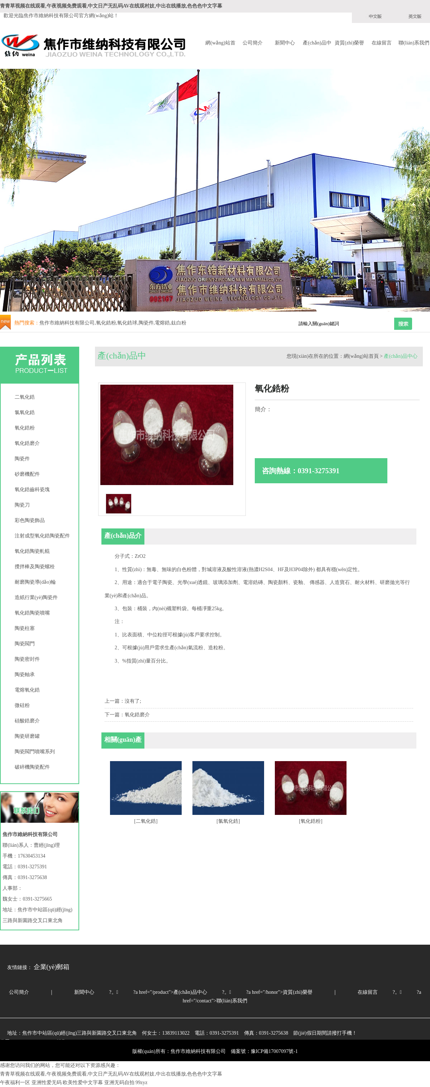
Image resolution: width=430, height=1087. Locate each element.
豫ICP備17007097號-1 (274, 1051)
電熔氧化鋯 (27, 690)
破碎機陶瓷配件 (32, 767)
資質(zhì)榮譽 (349, 43)
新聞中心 (285, 43)
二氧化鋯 (25, 397)
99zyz (141, 1082)
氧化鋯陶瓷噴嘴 (32, 613)
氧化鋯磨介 (27, 443)
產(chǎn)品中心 (317, 43)
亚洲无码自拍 (119, 1082)
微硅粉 (22, 705)
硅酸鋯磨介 (27, 720)
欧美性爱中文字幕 (83, 1082)
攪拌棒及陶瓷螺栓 (35, 566)
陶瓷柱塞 (25, 628)
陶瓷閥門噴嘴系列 (35, 751)
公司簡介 (253, 43)
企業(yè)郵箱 (52, 966)
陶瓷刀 (22, 505)
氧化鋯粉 (25, 428)
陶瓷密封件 (27, 659)
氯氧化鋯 (25, 412)
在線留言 (382, 43)
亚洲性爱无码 (47, 1082)
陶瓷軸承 (25, 674)
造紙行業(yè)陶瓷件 (36, 597)
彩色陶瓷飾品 (30, 520)
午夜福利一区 (15, 1082)
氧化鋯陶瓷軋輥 (32, 551)
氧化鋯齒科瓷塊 (32, 489)
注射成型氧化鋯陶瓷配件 (42, 535)
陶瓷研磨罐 (27, 736)
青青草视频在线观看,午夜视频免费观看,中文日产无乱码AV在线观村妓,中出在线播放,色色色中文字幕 (111, 6)
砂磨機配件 (27, 474)
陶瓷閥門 (25, 643)
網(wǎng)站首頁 (220, 43)
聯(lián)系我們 (413, 43)
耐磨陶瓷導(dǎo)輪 (35, 582)
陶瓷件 (22, 458)
